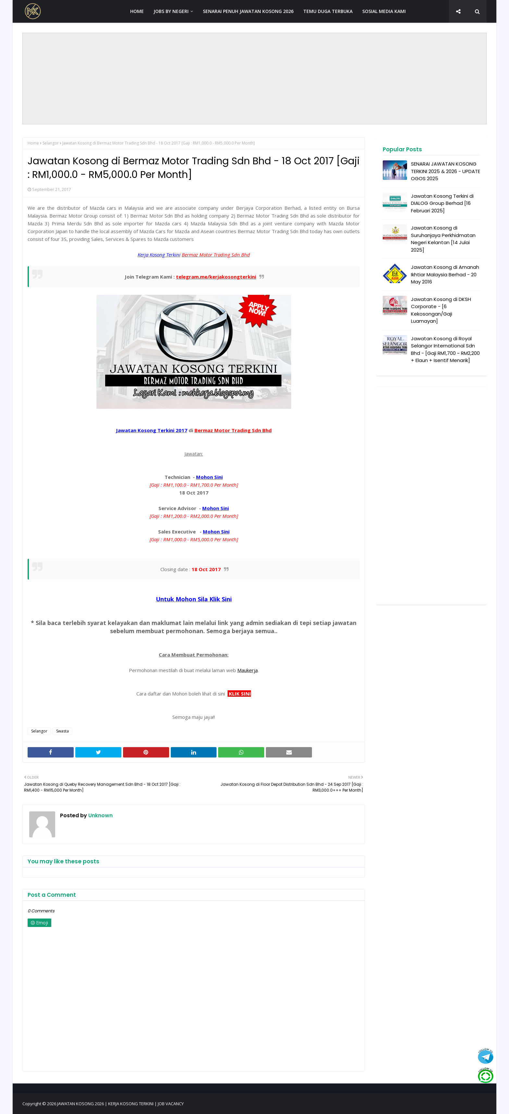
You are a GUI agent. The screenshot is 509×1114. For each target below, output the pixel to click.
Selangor (51, 143)
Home (33, 143)
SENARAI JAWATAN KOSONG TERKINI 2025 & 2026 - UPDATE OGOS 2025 (445, 171)
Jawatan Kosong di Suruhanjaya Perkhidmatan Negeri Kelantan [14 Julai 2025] (443, 238)
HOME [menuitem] (137, 11)
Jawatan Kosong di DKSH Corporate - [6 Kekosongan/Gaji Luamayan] (441, 310)
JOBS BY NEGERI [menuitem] (171, 11)
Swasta (62, 731)
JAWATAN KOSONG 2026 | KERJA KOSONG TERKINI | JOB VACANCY (120, 1104)
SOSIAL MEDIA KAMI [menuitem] (384, 11)
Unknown (100, 815)
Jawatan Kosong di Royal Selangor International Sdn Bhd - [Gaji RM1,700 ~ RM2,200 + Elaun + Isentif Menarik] (445, 349)
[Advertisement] (254, 78)
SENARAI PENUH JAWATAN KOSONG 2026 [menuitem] (248, 11)
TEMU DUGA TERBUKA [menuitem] (328, 11)
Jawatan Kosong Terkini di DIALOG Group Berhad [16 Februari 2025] (442, 203)
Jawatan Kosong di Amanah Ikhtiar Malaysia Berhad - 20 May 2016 (445, 274)
